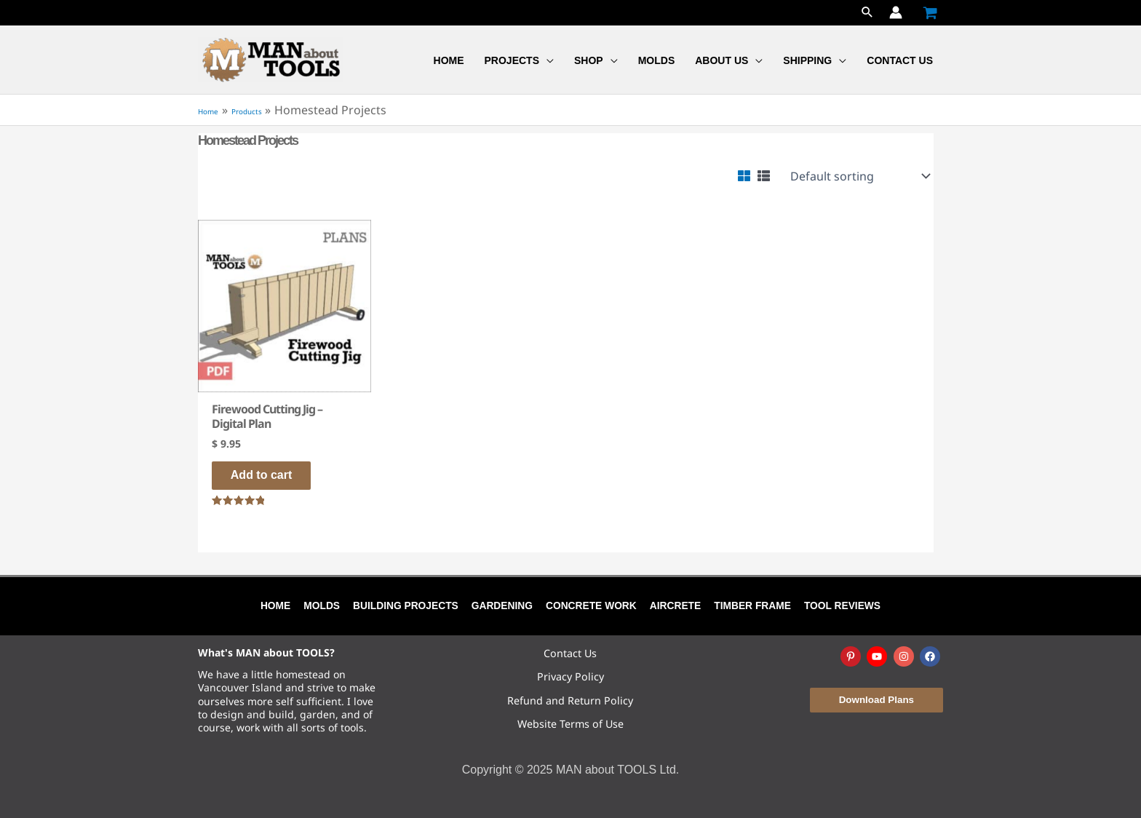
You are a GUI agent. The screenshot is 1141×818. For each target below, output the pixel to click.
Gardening (503, 605)
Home (275, 605)
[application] (546, 60)
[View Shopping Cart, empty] (930, 12)
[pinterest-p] (852, 656)
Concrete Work (592, 605)
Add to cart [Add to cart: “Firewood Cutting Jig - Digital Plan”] (271, 476)
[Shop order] (859, 176)
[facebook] (931, 656)
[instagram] (905, 656)
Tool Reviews (844, 605)
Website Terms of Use (570, 724)
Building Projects (407, 605)
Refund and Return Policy (570, 700)
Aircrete (677, 605)
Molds (323, 605)
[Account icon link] (895, 12)
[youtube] (878, 656)
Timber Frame (755, 605)
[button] (867, 13)
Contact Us (570, 653)
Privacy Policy (570, 676)
